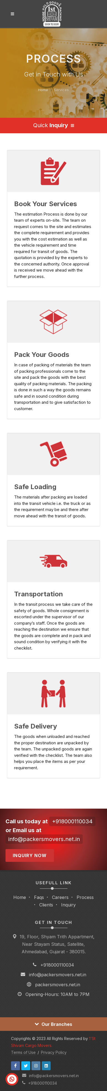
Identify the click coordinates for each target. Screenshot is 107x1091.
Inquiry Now (30, 855)
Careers (60, 897)
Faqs (39, 897)
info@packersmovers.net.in (44, 839)
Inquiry (68, 905)
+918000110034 (72, 821)
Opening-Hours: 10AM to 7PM (57, 994)
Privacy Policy (54, 1052)
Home (43, 90)
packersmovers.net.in (57, 984)
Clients (46, 905)
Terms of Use (23, 1052)
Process (85, 897)
